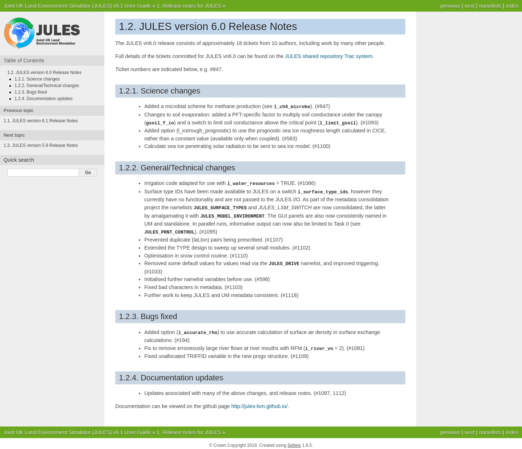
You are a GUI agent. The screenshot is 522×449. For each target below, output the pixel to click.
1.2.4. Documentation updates (43, 98)
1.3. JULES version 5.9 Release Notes (41, 145)
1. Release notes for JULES (189, 6)
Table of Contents (24, 60)
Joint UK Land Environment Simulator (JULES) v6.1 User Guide (77, 6)
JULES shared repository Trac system (329, 56)
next (470, 6)
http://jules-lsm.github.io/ (259, 402)
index (512, 6)
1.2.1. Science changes (37, 79)
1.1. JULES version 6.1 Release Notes (41, 120)
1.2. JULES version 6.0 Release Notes (44, 72)
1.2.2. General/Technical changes (46, 85)
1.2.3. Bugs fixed (30, 92)
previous (450, 6)
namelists (490, 6)
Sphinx (294, 441)
